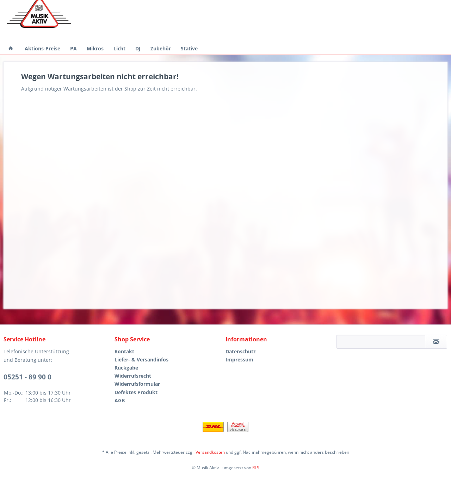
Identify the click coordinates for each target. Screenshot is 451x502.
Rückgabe (126, 367)
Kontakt (124, 351)
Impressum (239, 359)
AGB (120, 400)
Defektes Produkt (136, 392)
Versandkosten (210, 452)
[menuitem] (11, 48)
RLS (255, 468)
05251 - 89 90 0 (27, 377)
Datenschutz (241, 351)
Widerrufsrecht (133, 375)
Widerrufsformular (137, 383)
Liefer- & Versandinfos (141, 359)
